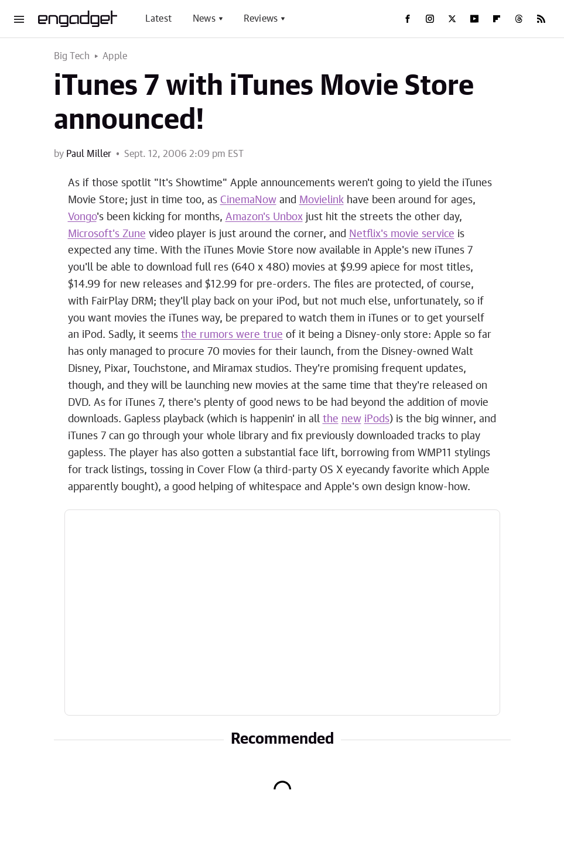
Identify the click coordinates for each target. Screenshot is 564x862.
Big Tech (72, 56)
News (204, 18)
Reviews (261, 18)
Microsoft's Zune (107, 234)
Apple (114, 56)
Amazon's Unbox (264, 217)
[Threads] (519, 19)
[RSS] (541, 19)
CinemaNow (248, 200)
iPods (376, 419)
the (331, 419)
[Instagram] (430, 19)
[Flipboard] (496, 19)
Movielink (321, 200)
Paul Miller (88, 154)
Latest (158, 18)
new (351, 419)
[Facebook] (407, 19)
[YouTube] (474, 19)
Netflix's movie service (401, 234)
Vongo (82, 217)
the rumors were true (232, 335)
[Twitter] (452, 19)
